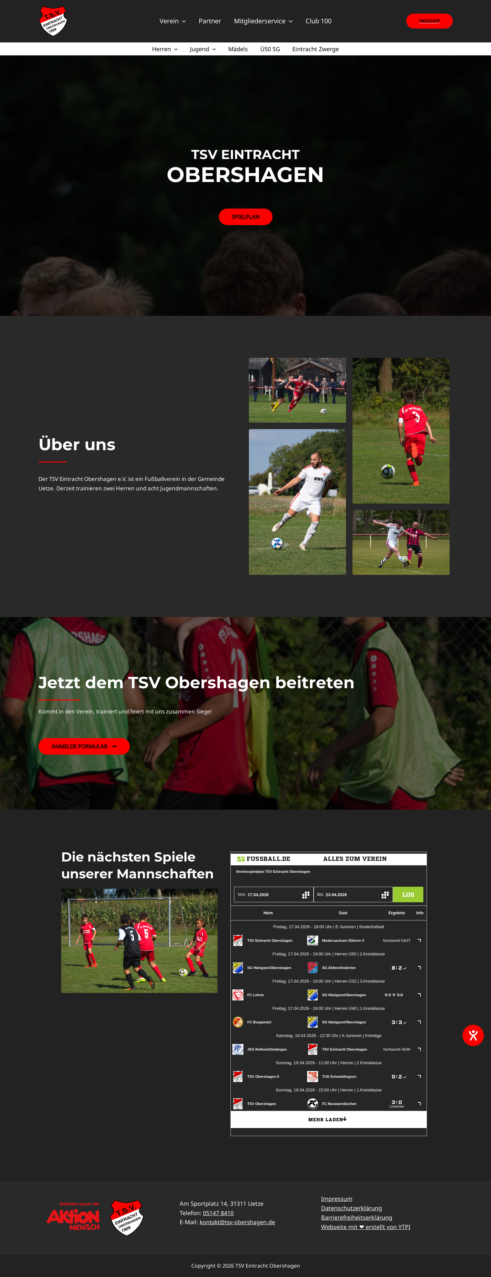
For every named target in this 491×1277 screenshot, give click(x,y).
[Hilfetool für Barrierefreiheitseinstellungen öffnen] (473, 1035)
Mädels (238, 49)
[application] (182, 21)
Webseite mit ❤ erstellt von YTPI (365, 1227)
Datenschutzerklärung (351, 1208)
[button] (429, 21)
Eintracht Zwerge (314, 49)
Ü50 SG (269, 49)
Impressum (336, 1199)
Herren (166, 48)
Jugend (204, 48)
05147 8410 (218, 1213)
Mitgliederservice (263, 21)
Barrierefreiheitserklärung (356, 1217)
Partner (210, 21)
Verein (173, 21)
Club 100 (318, 21)
